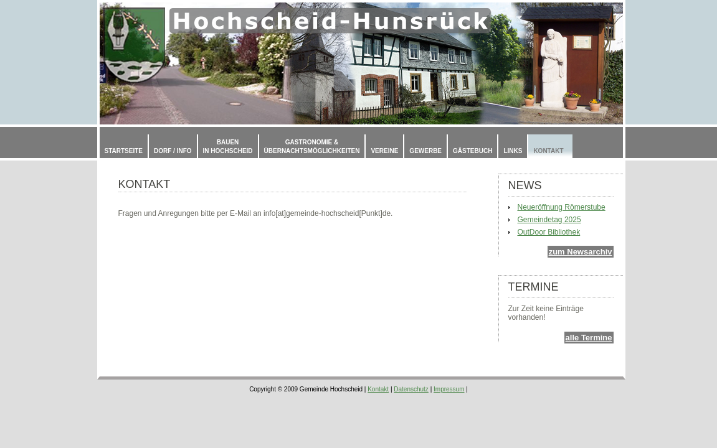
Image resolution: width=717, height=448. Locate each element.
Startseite (124, 150)
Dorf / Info (173, 150)
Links (512, 150)
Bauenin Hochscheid (228, 146)
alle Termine (589, 337)
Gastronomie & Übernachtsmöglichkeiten (312, 146)
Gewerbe (425, 150)
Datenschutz (411, 389)
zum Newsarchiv (580, 251)
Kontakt (548, 150)
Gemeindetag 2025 (549, 219)
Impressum (449, 389)
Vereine (384, 150)
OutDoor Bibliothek (549, 232)
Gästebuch (472, 150)
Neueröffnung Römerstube (561, 207)
